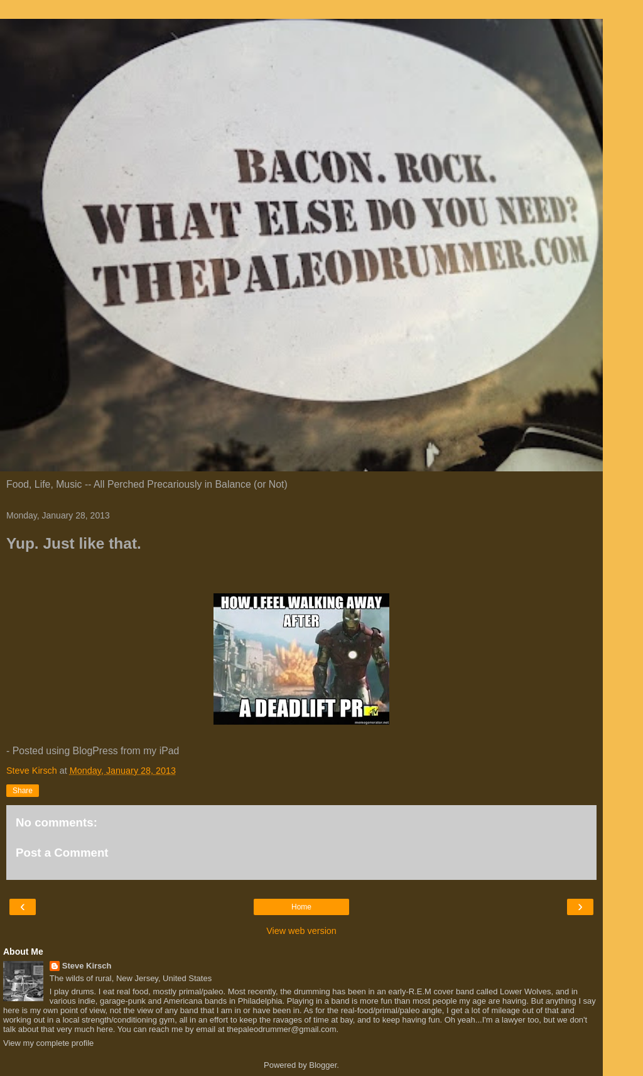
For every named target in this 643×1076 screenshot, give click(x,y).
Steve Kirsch (87, 965)
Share (23, 790)
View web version (301, 931)
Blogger (323, 1065)
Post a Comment (62, 852)
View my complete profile (48, 1043)
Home (301, 907)
